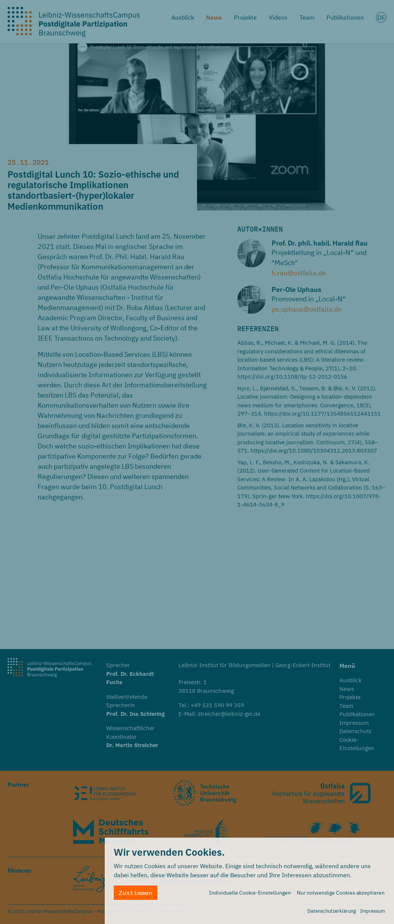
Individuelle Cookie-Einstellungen (250, 892)
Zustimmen (136, 892)
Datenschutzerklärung (331, 911)
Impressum (372, 911)
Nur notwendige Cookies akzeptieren (341, 892)
